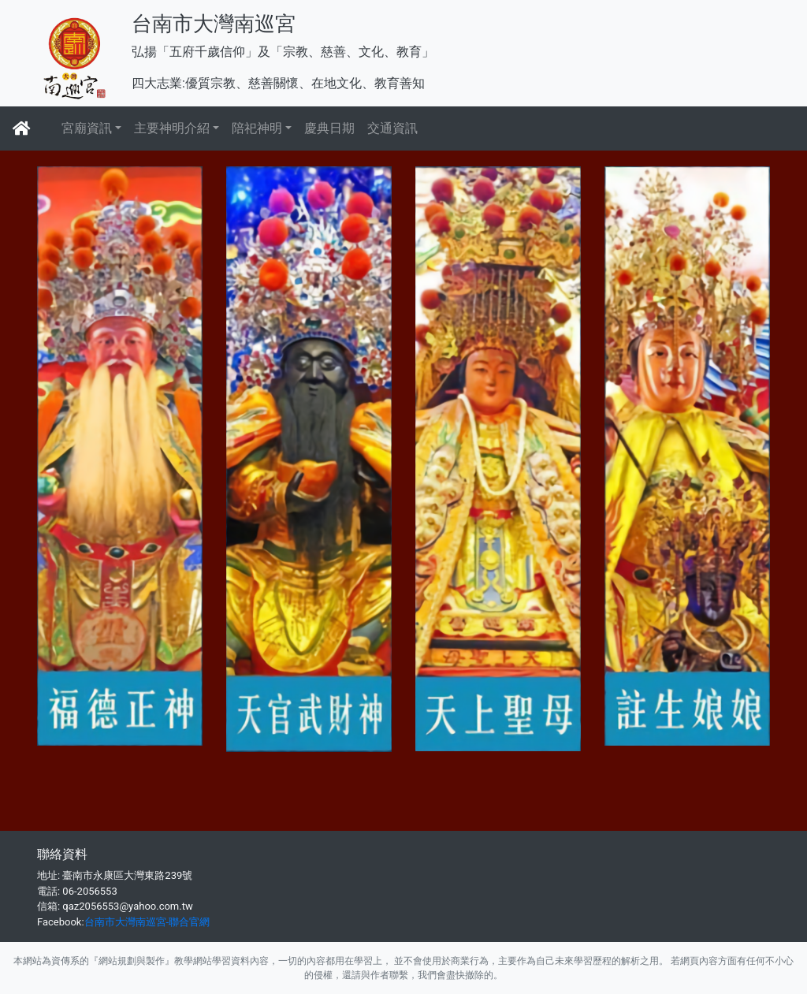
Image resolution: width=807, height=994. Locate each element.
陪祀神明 (257, 128)
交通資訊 (392, 128)
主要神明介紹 (172, 128)
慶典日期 (329, 128)
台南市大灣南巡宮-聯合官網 (147, 922)
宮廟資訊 (86, 128)
